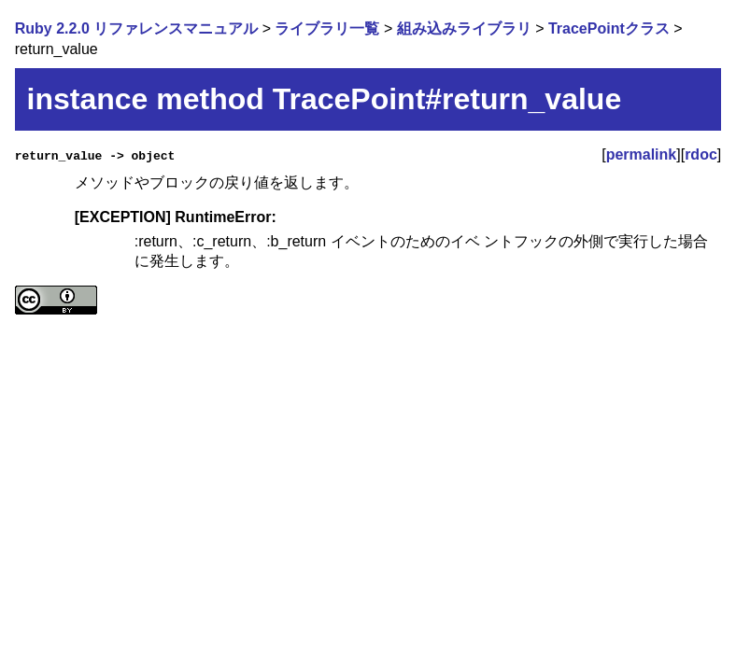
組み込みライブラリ (464, 28)
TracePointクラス (609, 28)
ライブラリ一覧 (327, 28)
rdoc (701, 154)
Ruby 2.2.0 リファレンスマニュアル (136, 28)
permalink (641, 154)
